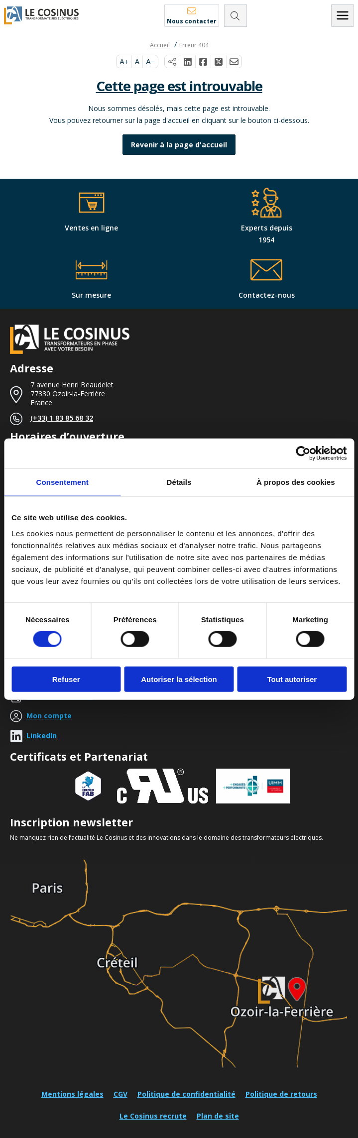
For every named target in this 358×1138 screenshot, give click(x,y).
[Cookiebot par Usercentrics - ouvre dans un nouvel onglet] (303, 453)
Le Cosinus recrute (153, 1116)
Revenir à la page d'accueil (179, 144)
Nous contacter (192, 21)
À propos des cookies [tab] (295, 482)
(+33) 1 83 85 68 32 (61, 418)
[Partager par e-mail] (234, 61)
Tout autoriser (292, 679)
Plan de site (218, 1116)
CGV (120, 1094)
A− (150, 62)
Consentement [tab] (62, 482)
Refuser (66, 679)
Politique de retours (281, 1094)
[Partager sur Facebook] (203, 61)
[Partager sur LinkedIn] (188, 61)
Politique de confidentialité (186, 1094)
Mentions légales (72, 1094)
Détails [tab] (179, 482)
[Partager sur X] (219, 61)
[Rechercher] (235, 15)
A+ (123, 62)
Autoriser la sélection (179, 679)
